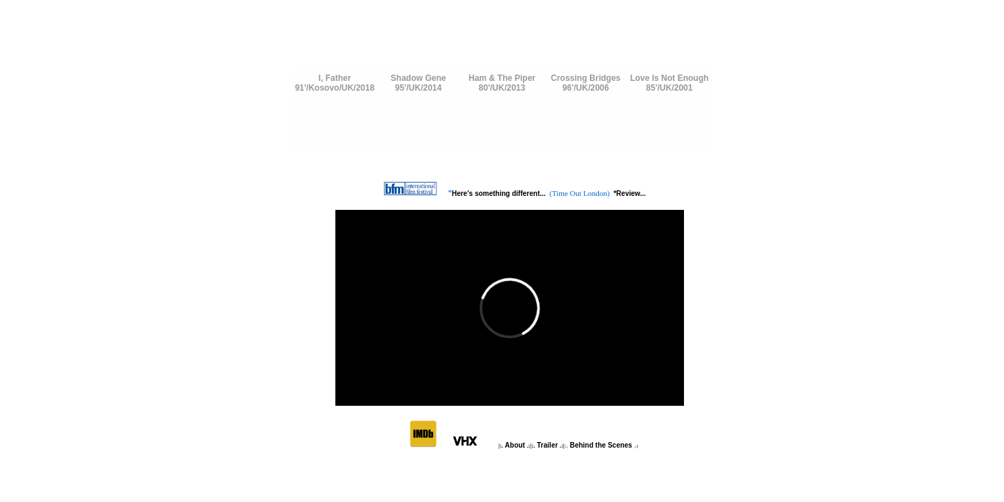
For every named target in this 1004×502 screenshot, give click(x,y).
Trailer (547, 445)
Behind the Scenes (601, 445)
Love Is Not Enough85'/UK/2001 (669, 83)
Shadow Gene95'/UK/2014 (418, 83)
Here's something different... (499, 193)
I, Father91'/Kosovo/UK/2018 (334, 83)
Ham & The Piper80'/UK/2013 (502, 83)
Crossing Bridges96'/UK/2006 (586, 83)
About (515, 445)
